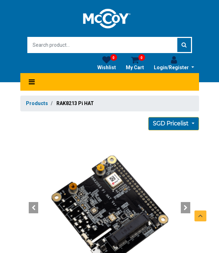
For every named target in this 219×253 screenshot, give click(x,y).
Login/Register (174, 63)
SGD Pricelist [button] (171, 123)
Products (37, 103)
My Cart (135, 63)
